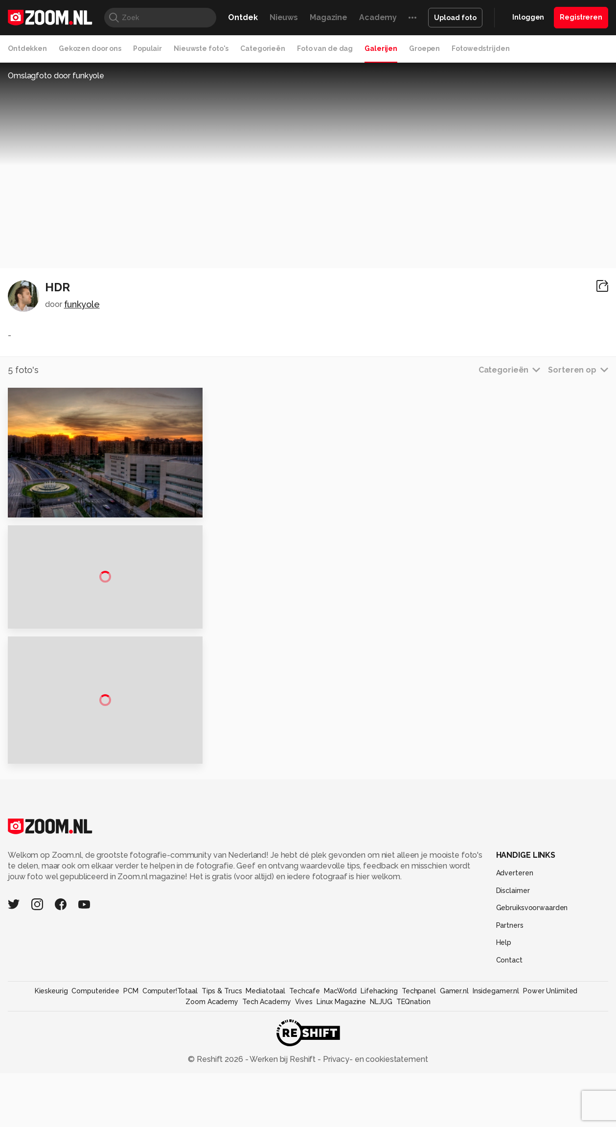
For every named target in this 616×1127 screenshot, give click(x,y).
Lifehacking (379, 1068)
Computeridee (95, 1068)
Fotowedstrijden (480, 48)
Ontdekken (27, 48)
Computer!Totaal (170, 1068)
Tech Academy (266, 1079)
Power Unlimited (550, 1068)
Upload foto (455, 18)
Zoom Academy (211, 1079)
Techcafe (304, 1068)
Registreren (581, 17)
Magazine (328, 17)
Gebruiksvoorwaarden (532, 985)
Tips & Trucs (222, 1068)
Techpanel (419, 1068)
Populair (147, 48)
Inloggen (528, 17)
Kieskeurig (51, 1068)
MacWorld (340, 1068)
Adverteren (514, 950)
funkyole (82, 304)
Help (504, 1020)
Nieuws (284, 17)
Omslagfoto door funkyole (56, 75)
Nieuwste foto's (201, 48)
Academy (378, 17)
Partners (510, 1003)
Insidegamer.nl (496, 1068)
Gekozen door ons (90, 48)
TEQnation (413, 1079)
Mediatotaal (265, 1068)
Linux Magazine (341, 1079)
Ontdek (242, 17)
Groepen (424, 48)
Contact (509, 1037)
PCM (130, 1068)
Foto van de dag (325, 48)
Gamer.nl (454, 1068)
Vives (304, 1079)
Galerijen (381, 48)
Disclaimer (513, 968)
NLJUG (381, 1079)
